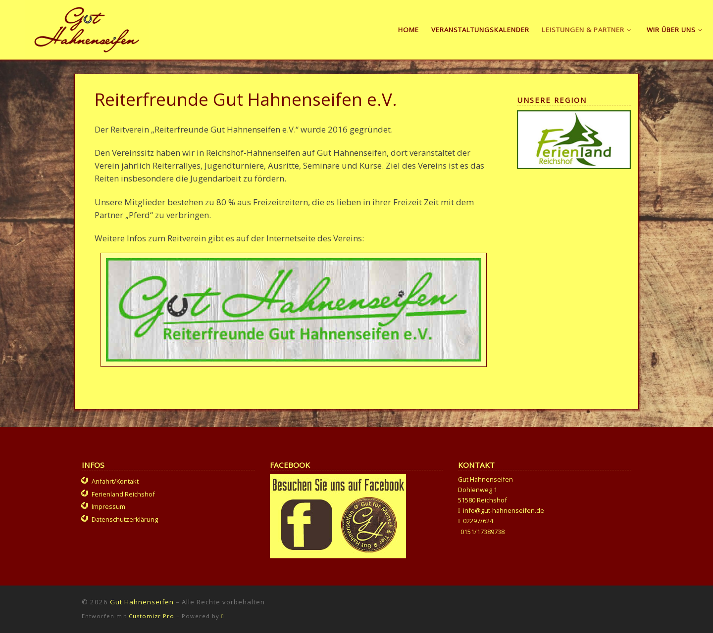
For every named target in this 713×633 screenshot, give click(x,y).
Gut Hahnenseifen (142, 601)
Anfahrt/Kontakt (115, 481)
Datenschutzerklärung (125, 519)
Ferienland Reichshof (123, 494)
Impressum (108, 506)
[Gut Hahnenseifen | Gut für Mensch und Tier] (87, 27)
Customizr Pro (151, 616)
